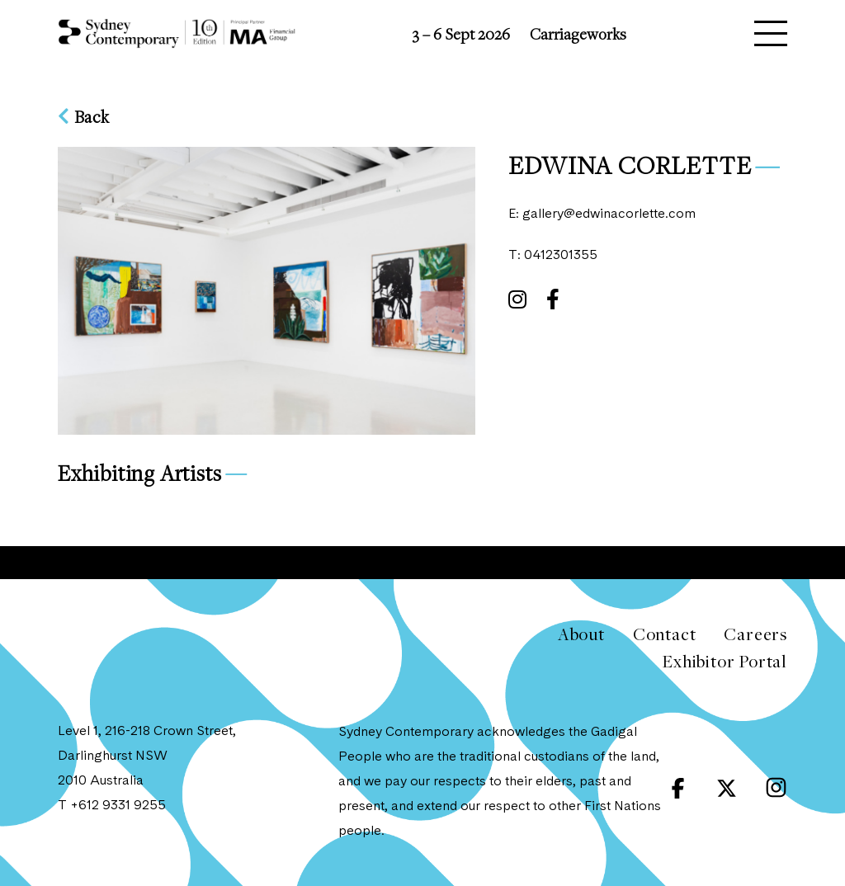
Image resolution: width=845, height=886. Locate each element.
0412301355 (560, 255)
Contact (664, 634)
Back (84, 117)
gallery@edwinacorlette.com (609, 214)
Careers (755, 634)
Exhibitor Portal (724, 661)
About (581, 634)
